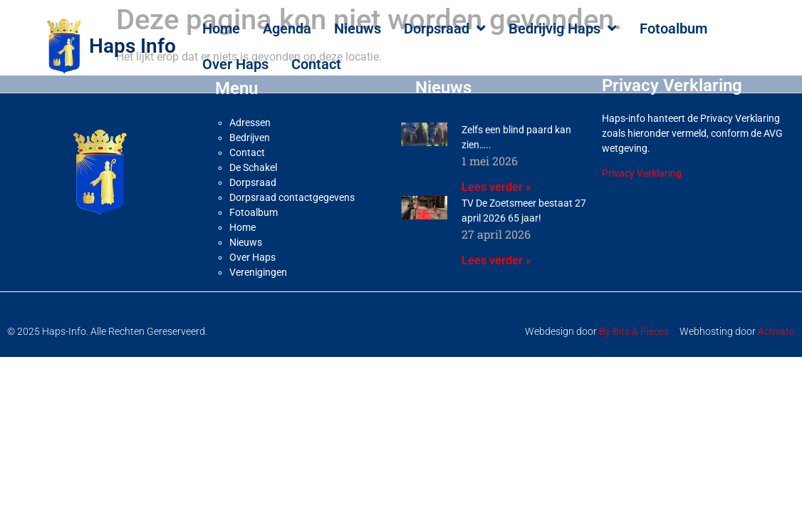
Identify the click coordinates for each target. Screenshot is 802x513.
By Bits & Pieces (634, 331)
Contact (316, 64)
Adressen (250, 122)
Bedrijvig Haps (563, 28)
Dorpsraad (445, 28)
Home (221, 28)
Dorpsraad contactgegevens (292, 197)
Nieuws (357, 28)
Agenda (287, 28)
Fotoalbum (673, 28)
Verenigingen (258, 272)
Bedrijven (249, 137)
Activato (776, 331)
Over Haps (235, 64)
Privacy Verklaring (642, 173)
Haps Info (132, 46)
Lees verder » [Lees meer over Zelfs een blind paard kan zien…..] (496, 187)
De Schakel (253, 167)
